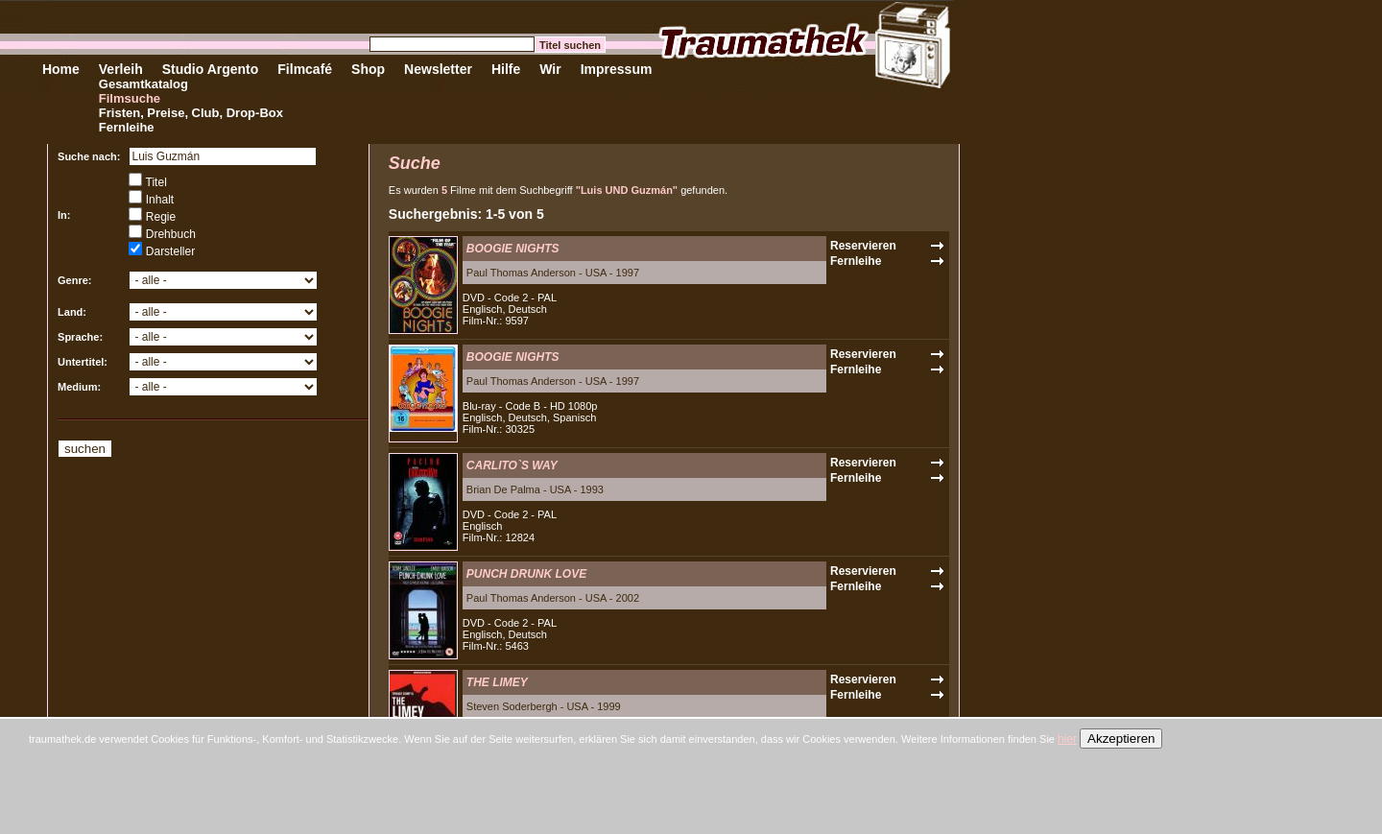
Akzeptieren (1121, 738)
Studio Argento (210, 69)
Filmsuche (129, 98)
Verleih (121, 69)
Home (61, 69)
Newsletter (438, 69)
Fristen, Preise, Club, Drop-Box (191, 113)
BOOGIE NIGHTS (513, 248)
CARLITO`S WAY (512, 465)
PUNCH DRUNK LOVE (526, 574)
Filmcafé (304, 69)
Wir (549, 69)
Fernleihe (127, 127)
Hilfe (505, 69)
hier (1067, 739)
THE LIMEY (497, 682)
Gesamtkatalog (143, 84)
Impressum (617, 69)
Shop (368, 69)
